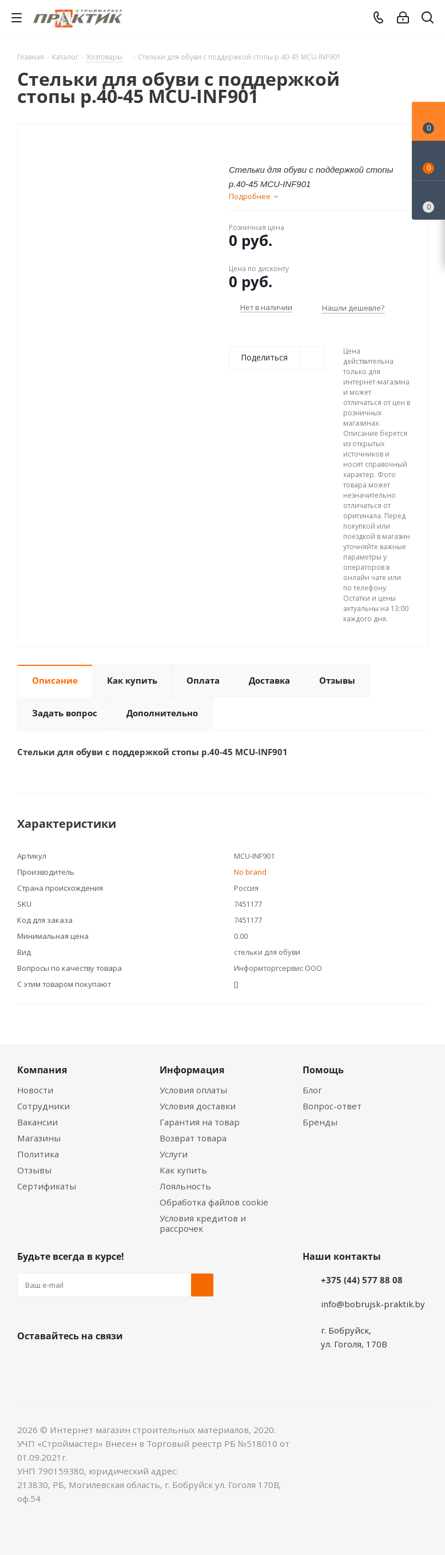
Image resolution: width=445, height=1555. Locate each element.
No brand (250, 872)
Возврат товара (193, 1138)
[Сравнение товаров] (428, 200)
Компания (42, 1070)
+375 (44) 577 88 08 (362, 1280)
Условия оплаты (193, 1090)
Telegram (114, 1362)
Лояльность (185, 1186)
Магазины (39, 1138)
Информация (192, 1070)
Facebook (57, 1362)
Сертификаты (46, 1186)
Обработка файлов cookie (214, 1202)
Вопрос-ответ (332, 1106)
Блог (312, 1090)
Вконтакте (28, 1362)
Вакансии (37, 1122)
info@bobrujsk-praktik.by (373, 1304)
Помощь (323, 1070)
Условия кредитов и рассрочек (203, 1223)
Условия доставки (198, 1106)
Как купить (183, 1170)
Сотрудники (43, 1106)
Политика (38, 1154)
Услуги (174, 1154)
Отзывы (34, 1170)
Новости (35, 1090)
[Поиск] (428, 20)
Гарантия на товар (200, 1122)
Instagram (85, 1362)
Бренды (320, 1122)
